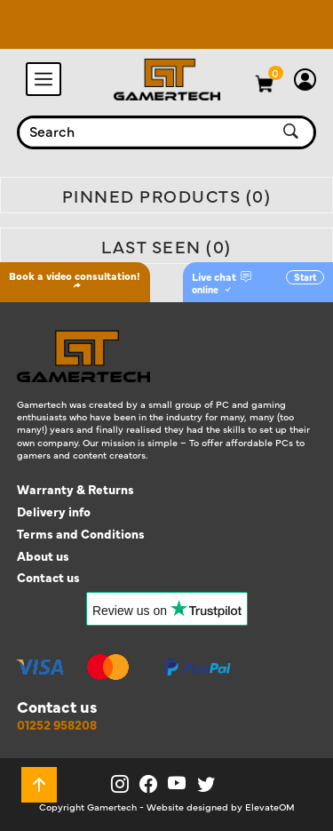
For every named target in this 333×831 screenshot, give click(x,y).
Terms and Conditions (81, 533)
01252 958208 (57, 724)
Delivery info (54, 511)
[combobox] (145, 132)
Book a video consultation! (74, 279)
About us (43, 555)
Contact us (48, 577)
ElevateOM (270, 806)
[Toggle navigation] (43, 79)
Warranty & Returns (75, 489)
